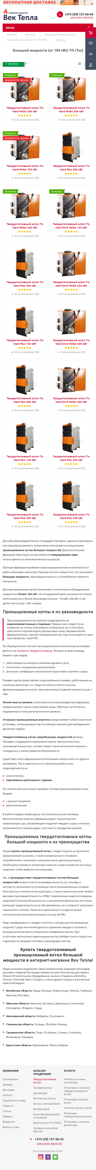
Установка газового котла (76, 1101)
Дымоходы (40, 1093)
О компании (10, 1079)
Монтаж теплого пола (78, 1107)
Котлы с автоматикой (46, 1103)
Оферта (7, 1116)
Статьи (7, 1111)
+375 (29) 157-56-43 (78, 14)
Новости (8, 1105)
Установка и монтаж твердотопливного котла (76, 1091)
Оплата (7, 1095)
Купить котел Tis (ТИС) (47, 1122)
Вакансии (9, 1121)
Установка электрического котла (78, 1115)
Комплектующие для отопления (46, 1116)
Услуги (69, 1070)
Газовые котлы (42, 1087)
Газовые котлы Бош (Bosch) (45, 1130)
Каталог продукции (42, 1072)
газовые (22, 650)
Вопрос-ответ (11, 1127)
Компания (10, 1070)
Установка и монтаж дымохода (76, 1123)
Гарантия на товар (14, 1100)
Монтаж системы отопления (74, 1081)
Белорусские (41, 1108)
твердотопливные (41, 650)
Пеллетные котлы (44, 1098)
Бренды (7, 1084)
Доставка (8, 1089)
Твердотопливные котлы (44, 1081)
